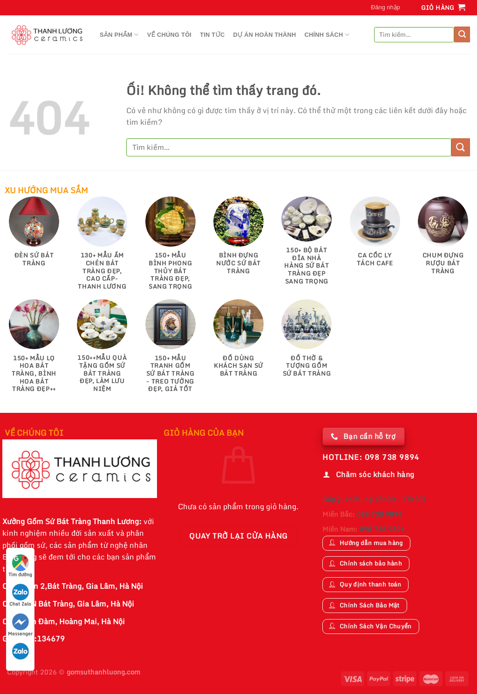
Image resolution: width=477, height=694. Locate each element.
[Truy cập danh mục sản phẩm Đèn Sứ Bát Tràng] (34, 236)
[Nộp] (462, 34)
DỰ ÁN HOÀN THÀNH (264, 34)
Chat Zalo (20, 595)
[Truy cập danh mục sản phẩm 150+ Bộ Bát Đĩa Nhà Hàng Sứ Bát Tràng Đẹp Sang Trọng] (306, 245)
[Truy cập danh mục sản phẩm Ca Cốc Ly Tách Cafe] (374, 236)
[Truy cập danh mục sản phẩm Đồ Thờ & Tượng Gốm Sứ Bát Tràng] (306, 342)
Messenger (20, 625)
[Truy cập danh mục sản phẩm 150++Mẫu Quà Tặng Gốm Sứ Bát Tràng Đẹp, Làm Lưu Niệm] (102, 350)
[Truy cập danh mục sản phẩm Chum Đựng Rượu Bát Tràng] (443, 239)
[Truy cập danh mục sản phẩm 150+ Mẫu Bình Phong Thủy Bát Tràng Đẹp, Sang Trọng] (170, 247)
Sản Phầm (119, 34)
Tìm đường (20, 566)
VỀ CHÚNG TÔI (169, 34)
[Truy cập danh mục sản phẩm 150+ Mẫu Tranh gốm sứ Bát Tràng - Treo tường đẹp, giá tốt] (170, 350)
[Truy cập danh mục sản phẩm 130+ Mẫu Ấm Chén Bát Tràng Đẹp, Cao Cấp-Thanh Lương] (102, 247)
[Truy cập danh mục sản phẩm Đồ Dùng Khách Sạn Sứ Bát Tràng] (238, 342)
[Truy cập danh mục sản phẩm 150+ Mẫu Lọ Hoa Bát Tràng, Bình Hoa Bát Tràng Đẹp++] (34, 350)
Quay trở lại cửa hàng (238, 536)
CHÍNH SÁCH (327, 34)
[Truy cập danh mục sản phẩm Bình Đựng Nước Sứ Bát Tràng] (238, 239)
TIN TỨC (212, 34)
